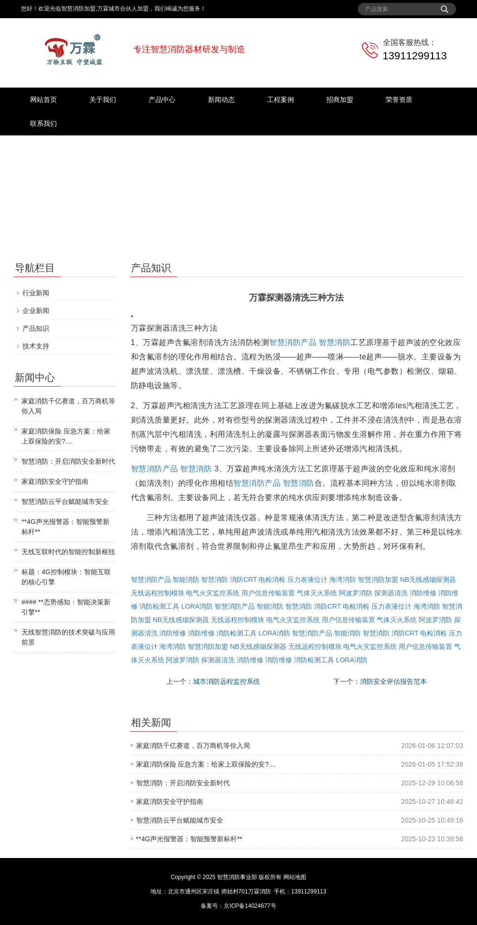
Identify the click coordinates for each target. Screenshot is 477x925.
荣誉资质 (399, 99)
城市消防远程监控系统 (226, 681)
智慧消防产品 (292, 342)
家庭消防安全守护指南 (169, 801)
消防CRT (243, 579)
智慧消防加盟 (378, 579)
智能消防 (186, 579)
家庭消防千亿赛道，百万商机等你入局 (193, 745)
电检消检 (272, 579)
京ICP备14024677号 (250, 906)
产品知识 (35, 328)
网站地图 (294, 877)
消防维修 (423, 593)
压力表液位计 (307, 579)
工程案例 (280, 99)
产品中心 (162, 99)
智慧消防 (334, 342)
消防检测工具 (159, 606)
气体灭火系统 (317, 593)
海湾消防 (342, 579)
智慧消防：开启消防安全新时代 (183, 783)
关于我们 (102, 99)
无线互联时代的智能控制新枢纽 (68, 552)
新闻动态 (221, 99)
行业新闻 (35, 293)
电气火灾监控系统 (212, 593)
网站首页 (43, 99)
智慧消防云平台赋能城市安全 (179, 820)
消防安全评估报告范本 (393, 681)
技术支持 (35, 346)
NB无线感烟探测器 (428, 579)
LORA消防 (197, 606)
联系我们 (43, 123)
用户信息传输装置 (268, 593)
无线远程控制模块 (157, 593)
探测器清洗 (391, 593)
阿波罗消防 (355, 593)
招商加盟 (339, 99)
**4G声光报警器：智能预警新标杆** (189, 839)
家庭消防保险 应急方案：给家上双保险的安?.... (206, 764)
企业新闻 (35, 310)
